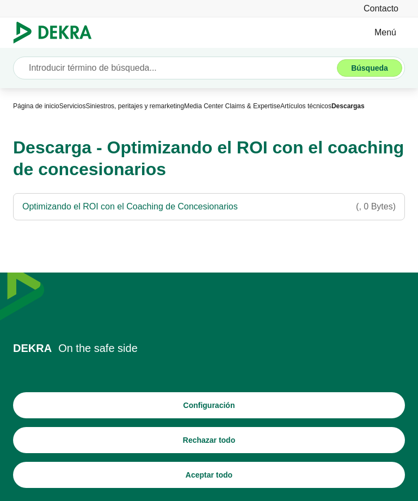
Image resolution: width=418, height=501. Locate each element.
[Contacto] (381, 8)
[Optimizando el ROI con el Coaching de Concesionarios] (209, 206)
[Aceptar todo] (209, 475)
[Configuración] (209, 405)
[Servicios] (72, 106)
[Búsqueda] (369, 68)
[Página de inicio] (36, 106)
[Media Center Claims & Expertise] (232, 106)
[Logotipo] (57, 32)
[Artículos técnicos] (305, 106)
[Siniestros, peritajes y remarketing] (134, 106)
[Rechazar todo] (209, 440)
